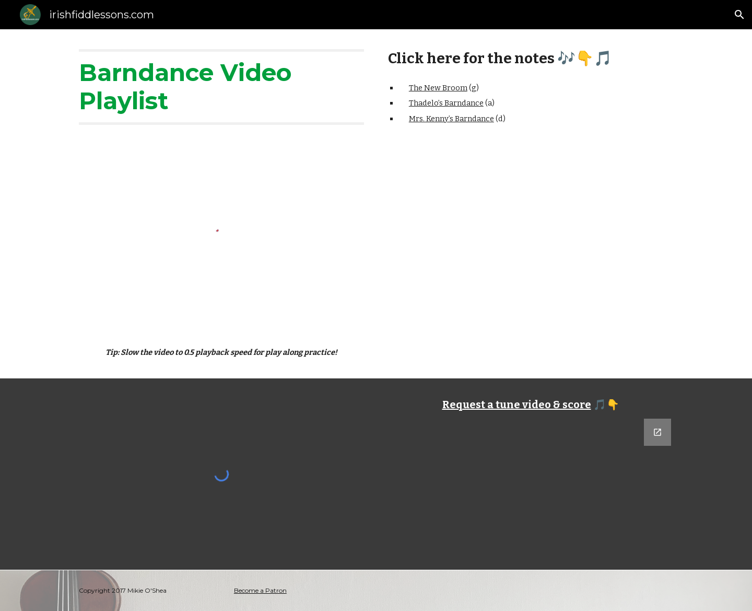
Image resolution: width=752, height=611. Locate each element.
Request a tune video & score (516, 404)
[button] (739, 14)
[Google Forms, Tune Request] (530, 478)
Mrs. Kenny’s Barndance (451, 118)
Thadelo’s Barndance (446, 103)
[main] (221, 87)
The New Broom (438, 88)
